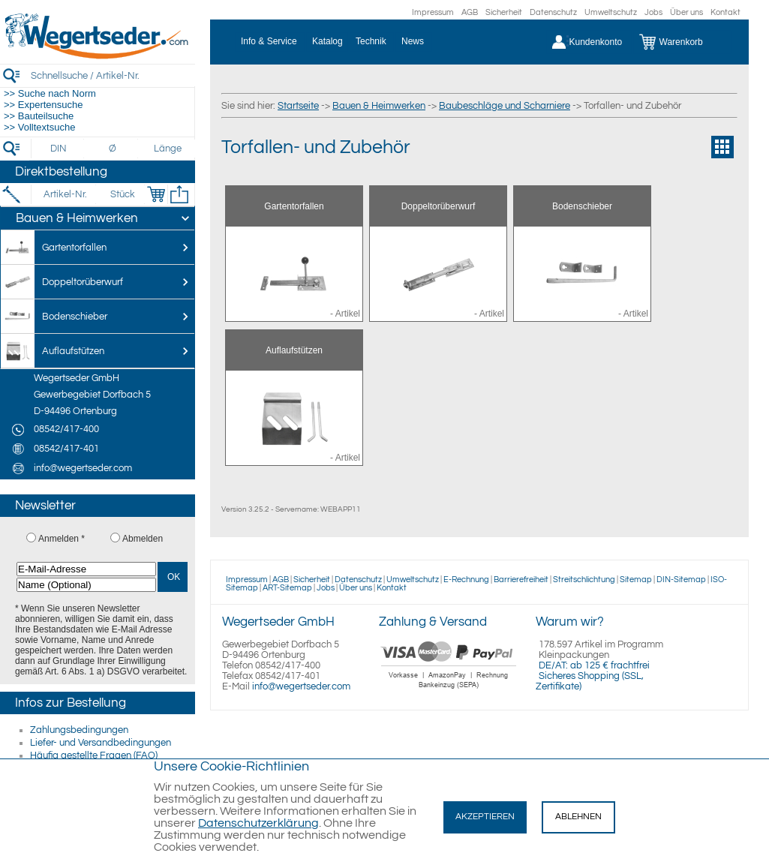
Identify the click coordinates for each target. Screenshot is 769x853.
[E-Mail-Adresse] (86, 569)
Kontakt (725, 12)
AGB (469, 12)
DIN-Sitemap (681, 579)
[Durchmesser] (113, 149)
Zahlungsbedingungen (79, 730)
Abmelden (142, 538)
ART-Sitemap (287, 588)
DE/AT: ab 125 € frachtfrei (594, 665)
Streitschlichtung (584, 579)
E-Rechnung (466, 579)
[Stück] (122, 194)
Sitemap (636, 579)
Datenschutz (553, 12)
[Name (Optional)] (86, 585)
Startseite (298, 106)
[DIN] (59, 149)
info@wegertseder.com (301, 686)
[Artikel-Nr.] (65, 194)
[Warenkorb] (682, 42)
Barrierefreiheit (521, 579)
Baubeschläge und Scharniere (504, 106)
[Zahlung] (449, 690)
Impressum (433, 12)
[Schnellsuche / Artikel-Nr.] (112, 75)
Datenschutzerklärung (258, 823)
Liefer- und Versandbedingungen (100, 742)
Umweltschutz (610, 12)
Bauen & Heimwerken (378, 106)
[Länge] (167, 149)
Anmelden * (61, 538)
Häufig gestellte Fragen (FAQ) (94, 755)
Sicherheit (503, 12)
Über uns (686, 12)
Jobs (653, 12)
